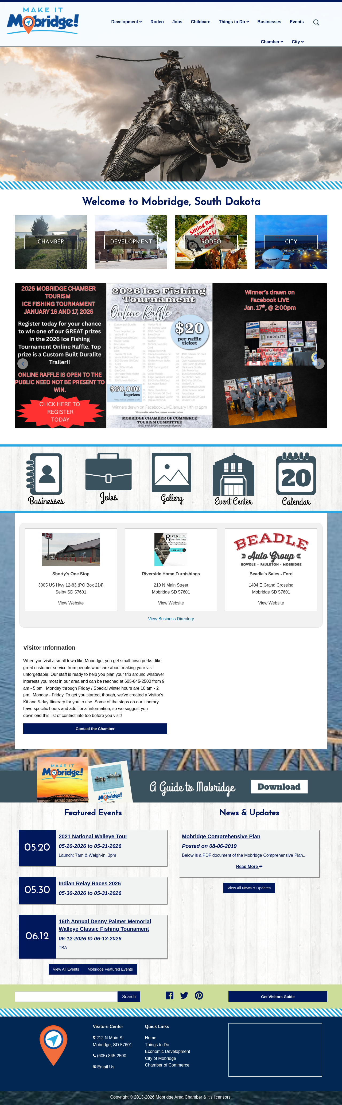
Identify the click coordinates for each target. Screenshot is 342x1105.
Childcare (200, 22)
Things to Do (234, 22)
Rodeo (157, 22)
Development (126, 22)
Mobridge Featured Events (110, 969)
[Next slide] (319, 363)
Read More (249, 866)
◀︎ (8, 114)
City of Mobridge (160, 1058)
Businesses (269, 22)
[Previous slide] (22, 363)
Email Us (105, 1067)
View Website (71, 603)
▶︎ (338, 114)
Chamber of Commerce (167, 1065)
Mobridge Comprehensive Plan (221, 836)
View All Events (66, 969)
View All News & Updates (249, 888)
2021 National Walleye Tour (93, 836)
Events (297, 22)
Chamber (272, 42)
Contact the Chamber (95, 729)
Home (151, 1038)
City (298, 42)
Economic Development (167, 1051)
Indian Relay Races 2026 (90, 883)
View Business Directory (171, 619)
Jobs (177, 22)
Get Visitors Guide (277, 997)
